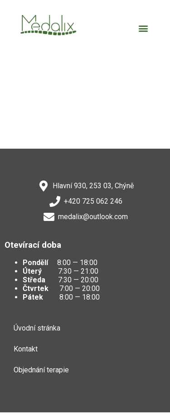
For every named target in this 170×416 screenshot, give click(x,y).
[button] (143, 28)
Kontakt (26, 349)
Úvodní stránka (37, 328)
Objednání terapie (41, 370)
